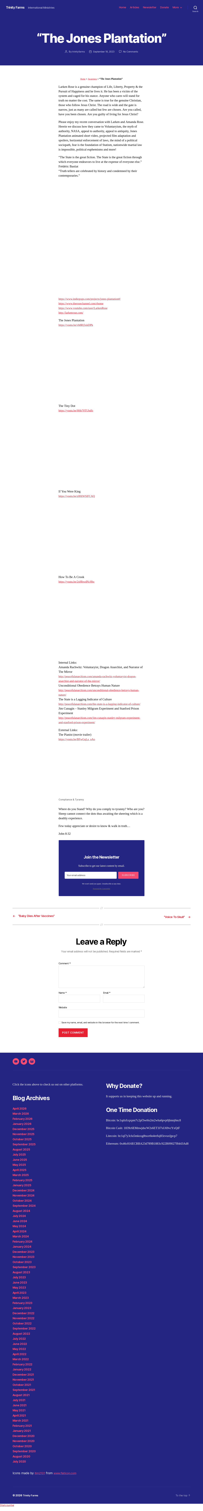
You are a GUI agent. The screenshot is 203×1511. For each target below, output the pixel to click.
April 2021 (20, 1419)
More (176, 7)
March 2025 (21, 1179)
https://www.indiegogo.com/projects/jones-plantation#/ (93, 299)
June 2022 (20, 1348)
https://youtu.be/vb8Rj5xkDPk (78, 325)
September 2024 (25, 1210)
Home (122, 7)
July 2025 (20, 1158)
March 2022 (21, 1363)
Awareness (93, 78)
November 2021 (24, 1384)
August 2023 (22, 1276)
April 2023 (20, 1297)
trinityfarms (77, 51)
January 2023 (23, 1312)
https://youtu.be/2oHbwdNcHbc (78, 581)
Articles (134, 7)
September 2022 (25, 1332)
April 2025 (20, 1174)
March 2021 (21, 1424)
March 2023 (21, 1302)
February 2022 (23, 1368)
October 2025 (23, 1143)
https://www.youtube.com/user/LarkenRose (86, 308)
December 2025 (25, 1133)
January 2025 (23, 1189)
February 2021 (23, 1430)
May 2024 (20, 1230)
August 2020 (22, 1460)
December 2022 (25, 1317)
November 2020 (25, 1445)
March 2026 (21, 1118)
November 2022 (25, 1322)
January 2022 (23, 1373)
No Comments (131, 51)
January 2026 (23, 1128)
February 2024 (24, 1246)
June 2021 (20, 1409)
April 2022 (20, 1358)
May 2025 (20, 1169)
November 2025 (25, 1138)
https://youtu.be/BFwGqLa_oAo (79, 744)
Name (63, 997)
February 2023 (23, 1307)
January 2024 (23, 1251)
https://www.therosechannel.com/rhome (83, 303)
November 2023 (25, 1261)
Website (63, 1011)
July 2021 (20, 1404)
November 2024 (25, 1199)
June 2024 (21, 1225)
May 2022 (20, 1353)
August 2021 (22, 1399)
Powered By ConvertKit (101, 893)
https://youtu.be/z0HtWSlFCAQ (79, 496)
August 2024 (22, 1215)
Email (106, 997)
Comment (65, 967)
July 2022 (20, 1343)
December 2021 (24, 1379)
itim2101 (41, 1477)
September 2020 (25, 1455)
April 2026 (20, 1112)
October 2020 (23, 1450)
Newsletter (149, 7)
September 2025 (25, 1148)
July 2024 (20, 1220)
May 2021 (20, 1414)
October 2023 (23, 1266)
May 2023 (20, 1291)
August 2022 (22, 1338)
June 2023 (20, 1286)
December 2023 (25, 1256)
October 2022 (23, 1327)
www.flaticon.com (68, 1477)
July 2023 (20, 1281)
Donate (164, 7)
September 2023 (25, 1271)
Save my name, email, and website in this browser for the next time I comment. (101, 1026)
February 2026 (24, 1123)
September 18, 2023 (103, 51)
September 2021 (25, 1394)
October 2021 (23, 1389)
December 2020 (25, 1440)
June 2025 (20, 1164)
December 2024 (25, 1194)
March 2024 (21, 1240)
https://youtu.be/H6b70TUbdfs (78, 410)
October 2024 (23, 1205)
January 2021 (23, 1435)
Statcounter (7, 1509)
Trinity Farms (16, 7)
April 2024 (20, 1235)
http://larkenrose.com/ (72, 313)
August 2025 (22, 1153)
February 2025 (23, 1184)
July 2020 (20, 1465)
